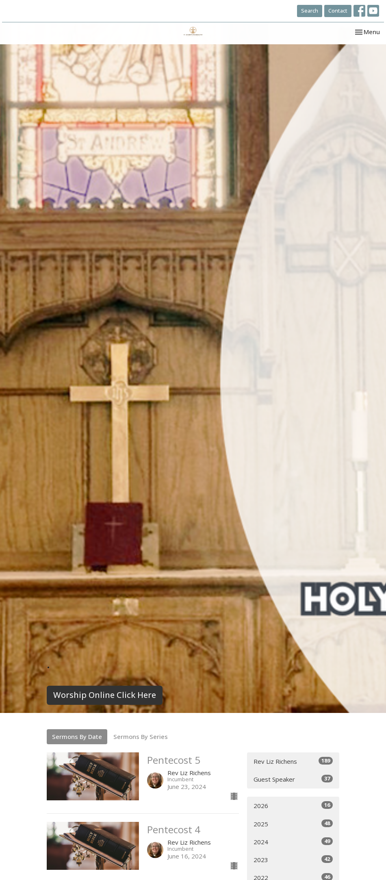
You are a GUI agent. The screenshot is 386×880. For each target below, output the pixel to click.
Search (309, 10)
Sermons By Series (140, 736)
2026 (293, 805)
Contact (337, 10)
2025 (293, 823)
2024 (293, 841)
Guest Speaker (293, 779)
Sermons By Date (77, 736)
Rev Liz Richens (293, 761)
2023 (293, 859)
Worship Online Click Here (104, 694)
